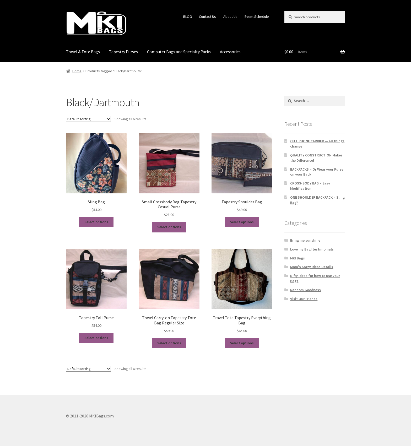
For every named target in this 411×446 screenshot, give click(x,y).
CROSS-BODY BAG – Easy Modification (310, 186)
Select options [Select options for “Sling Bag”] (96, 222)
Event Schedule (257, 16)
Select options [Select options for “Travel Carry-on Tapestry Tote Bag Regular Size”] (169, 343)
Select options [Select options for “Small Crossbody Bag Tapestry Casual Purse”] (169, 227)
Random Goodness (305, 289)
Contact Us (207, 16)
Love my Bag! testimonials (312, 249)
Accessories (230, 51)
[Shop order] (88, 119)
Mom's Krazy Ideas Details (311, 266)
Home (77, 71)
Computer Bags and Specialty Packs (179, 51)
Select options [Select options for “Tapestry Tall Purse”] (96, 337)
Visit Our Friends (303, 298)
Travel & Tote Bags (83, 51)
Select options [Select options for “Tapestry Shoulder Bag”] (242, 222)
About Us (230, 16)
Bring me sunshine (305, 240)
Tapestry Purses (123, 51)
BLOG (187, 16)
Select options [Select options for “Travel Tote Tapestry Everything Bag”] (242, 343)
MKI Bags (297, 258)
